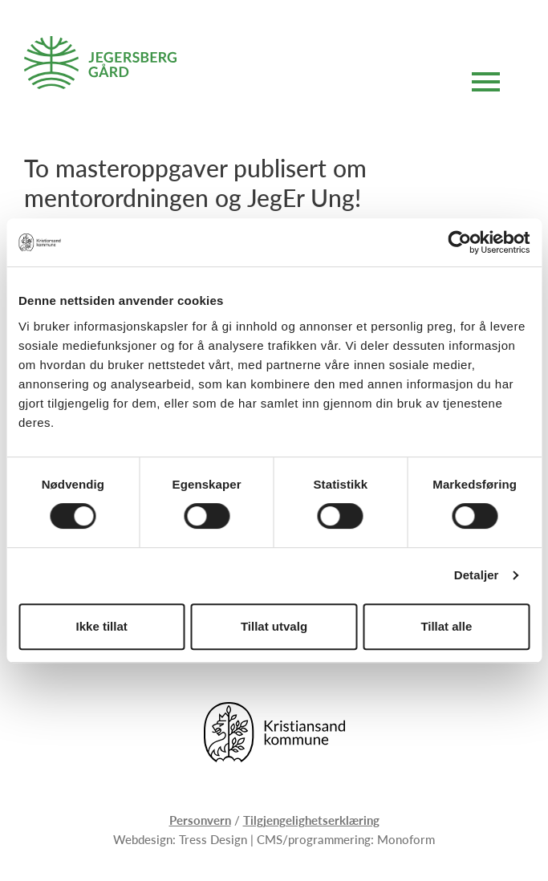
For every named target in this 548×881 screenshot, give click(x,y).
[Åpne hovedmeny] (486, 84)
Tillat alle (446, 626)
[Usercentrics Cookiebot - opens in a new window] (459, 242)
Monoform (406, 838)
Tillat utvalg (274, 626)
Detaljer (476, 575)
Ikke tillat (102, 626)
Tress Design (213, 838)
